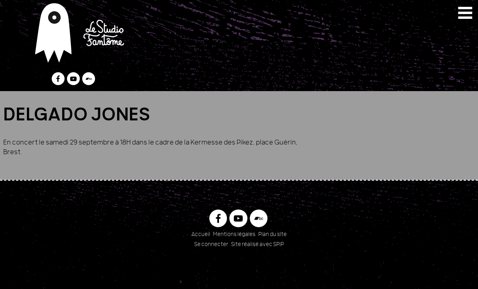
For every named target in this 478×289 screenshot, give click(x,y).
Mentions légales (234, 234)
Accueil (200, 234)
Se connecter (211, 244)
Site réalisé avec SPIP (257, 244)
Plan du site (272, 234)
